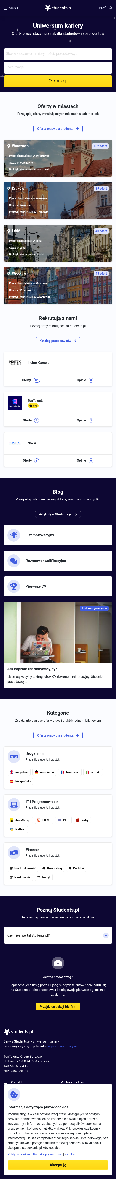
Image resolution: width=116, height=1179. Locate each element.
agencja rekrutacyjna (63, 1046)
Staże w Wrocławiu (20, 290)
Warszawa (60, 146)
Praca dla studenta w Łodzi (25, 240)
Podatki (78, 868)
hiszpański (20, 781)
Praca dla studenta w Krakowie (28, 198)
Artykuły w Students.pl (58, 514)
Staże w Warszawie (21, 162)
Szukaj (60, 81)
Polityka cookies (72, 1082)
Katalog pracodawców (58, 341)
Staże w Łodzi (17, 247)
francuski (70, 772)
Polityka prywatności (48, 1154)
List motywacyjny (30, 535)
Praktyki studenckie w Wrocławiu (29, 297)
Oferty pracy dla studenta (58, 128)
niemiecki (44, 772)
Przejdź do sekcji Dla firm (58, 1007)
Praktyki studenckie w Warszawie (29, 169)
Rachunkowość (25, 868)
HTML (44, 820)
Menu (11, 8)
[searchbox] (57, 53)
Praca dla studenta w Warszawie (29, 155)
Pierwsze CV (26, 586)
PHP (63, 820)
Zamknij (70, 1154)
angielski (19, 772)
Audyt (46, 877)
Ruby (82, 820)
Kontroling (54, 868)
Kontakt (16, 1082)
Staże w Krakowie (20, 205)
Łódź (60, 231)
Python (18, 829)
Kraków (60, 188)
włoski (93, 772)
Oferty (31, 380)
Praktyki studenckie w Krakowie (28, 212)
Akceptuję (58, 1165)
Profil (105, 8)
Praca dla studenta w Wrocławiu (28, 283)
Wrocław (60, 273)
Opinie (85, 380)
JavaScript (20, 820)
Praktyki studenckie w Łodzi (26, 254)
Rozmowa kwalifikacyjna (36, 560)
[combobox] (58, 54)
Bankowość (22, 877)
